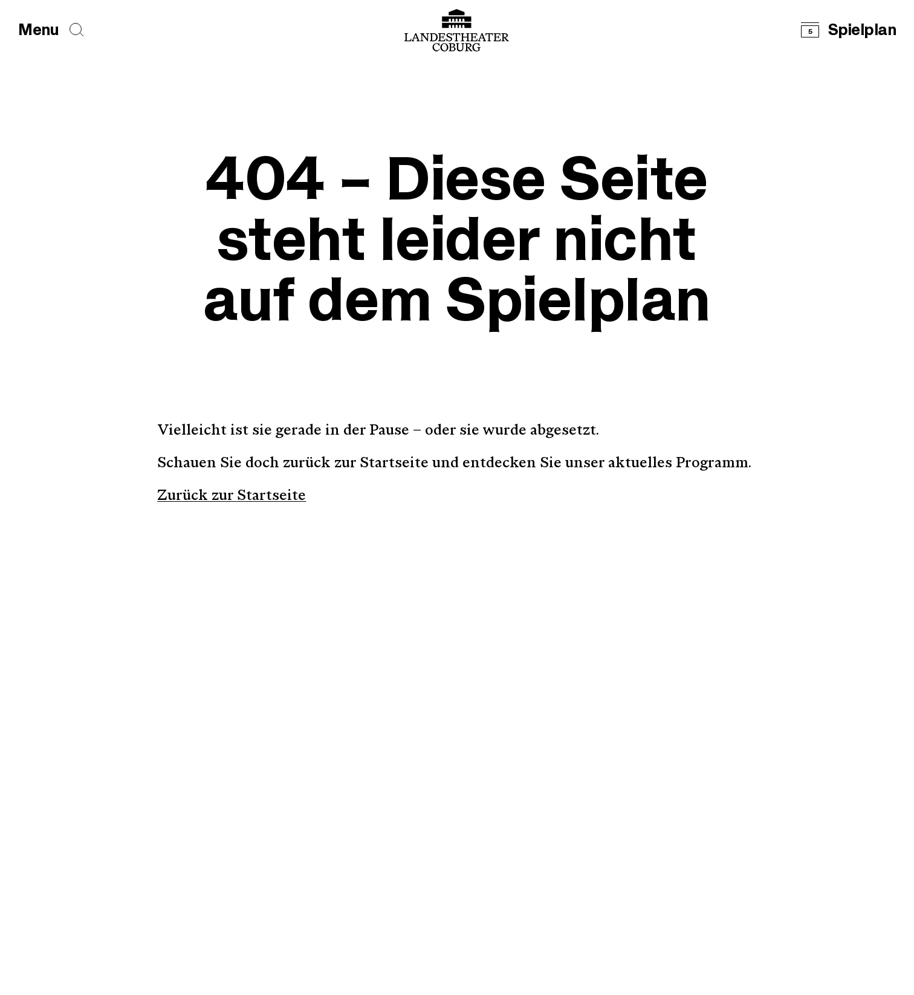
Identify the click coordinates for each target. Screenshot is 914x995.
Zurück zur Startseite (231, 496)
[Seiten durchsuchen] (77, 30)
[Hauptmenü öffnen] (38, 30)
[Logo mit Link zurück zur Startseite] (456, 30)
